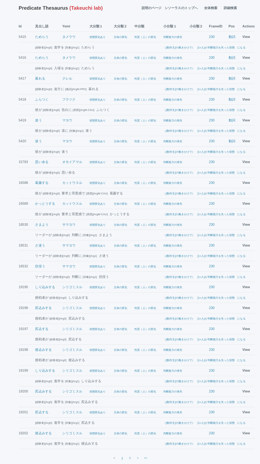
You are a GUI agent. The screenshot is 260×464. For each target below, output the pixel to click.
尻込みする (43, 308)
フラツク (69, 99)
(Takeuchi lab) (61, 8)
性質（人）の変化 (145, 37)
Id (20, 26)
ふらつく (41, 99)
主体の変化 (120, 37)
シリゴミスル (72, 287)
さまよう (41, 224)
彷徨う (40, 266)
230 (211, 37)
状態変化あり (97, 37)
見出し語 (41, 26)
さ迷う (40, 245)
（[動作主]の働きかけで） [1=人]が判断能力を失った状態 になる (204, 47)
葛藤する (41, 182)
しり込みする (45, 287)
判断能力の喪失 (172, 37)
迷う (38, 120)
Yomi (66, 26)
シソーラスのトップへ (183, 8)
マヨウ (67, 120)
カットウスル (72, 182)
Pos (232, 26)
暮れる (40, 78)
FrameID (215, 26)
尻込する (41, 329)
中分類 (139, 26)
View (246, 37)
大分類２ (120, 26)
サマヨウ (69, 224)
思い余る (41, 162)
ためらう (41, 37)
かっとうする (45, 203)
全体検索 (212, 8)
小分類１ (170, 26)
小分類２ (196, 26)
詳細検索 (232, 8)
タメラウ (69, 37)
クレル (67, 78)
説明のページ (152, 8)
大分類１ (96, 26)
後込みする (43, 349)
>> (145, 458)
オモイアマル (72, 162)
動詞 (232, 37)
